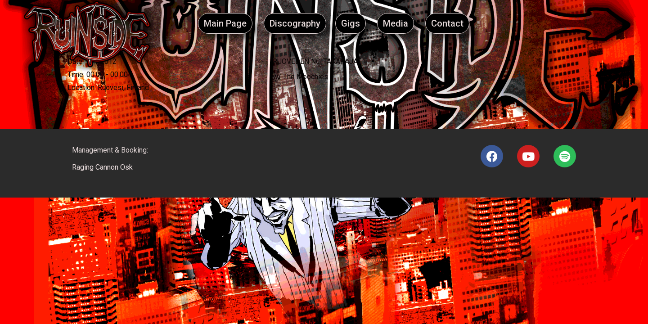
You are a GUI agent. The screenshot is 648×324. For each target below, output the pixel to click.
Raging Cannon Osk (102, 167)
